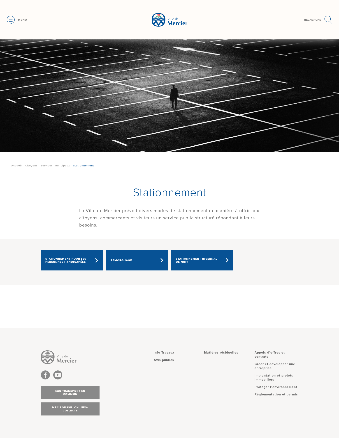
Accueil (16, 165)
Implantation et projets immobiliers (274, 377)
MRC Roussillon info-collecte (70, 409)
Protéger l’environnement (276, 387)
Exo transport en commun (70, 392)
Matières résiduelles (221, 352)
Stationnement (83, 165)
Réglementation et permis (276, 394)
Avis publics (164, 360)
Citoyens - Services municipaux (47, 165)
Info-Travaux (164, 352)
